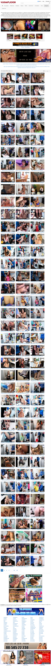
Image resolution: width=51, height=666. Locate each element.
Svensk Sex (42, 66)
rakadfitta (23, 628)
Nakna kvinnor (13, 66)
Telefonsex (15, 63)
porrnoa (31, 629)
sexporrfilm (32, 633)
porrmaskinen (41, 636)
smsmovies (6, 628)
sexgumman (41, 626)
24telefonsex (15, 621)
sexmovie (32, 622)
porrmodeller (6, 626)
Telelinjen (7, 63)
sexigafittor (32, 619)
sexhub (40, 623)
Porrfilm (23, 629)
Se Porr (40, 621)
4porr (14, 622)
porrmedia (41, 633)
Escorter (23, 66)
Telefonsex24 (29, 63)
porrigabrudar (6, 638)
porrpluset (32, 636)
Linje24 (4, 63)
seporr (31, 618)
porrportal (32, 634)
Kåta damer (34, 67)
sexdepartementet (7, 631)
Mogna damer (29, 67)
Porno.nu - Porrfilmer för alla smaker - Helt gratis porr (26, 46)
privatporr (23, 619)
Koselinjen (25, 63)
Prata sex (21, 63)
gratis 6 (5, 619)
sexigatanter (32, 628)
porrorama (32, 639)
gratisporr (5, 617)
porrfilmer (15, 636)
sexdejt (5, 633)
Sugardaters (20, 67)
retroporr (14, 628)
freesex (5, 627)
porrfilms (14, 632)
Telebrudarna (11, 63)
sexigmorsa (32, 626)
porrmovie (41, 632)
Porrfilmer (45, 66)
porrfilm (5, 618)
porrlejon (5, 623)
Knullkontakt (27, 66)
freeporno (15, 619)
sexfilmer (41, 628)
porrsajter (32, 631)
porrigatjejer (15, 638)
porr (40, 634)
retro (14, 627)
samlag (23, 623)
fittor (4, 621)
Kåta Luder (5, 66)
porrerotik (23, 636)
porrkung (40, 638)
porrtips (23, 626)
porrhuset (5, 639)
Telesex (18, 63)
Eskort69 (9, 66)
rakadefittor (24, 624)
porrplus (32, 637)
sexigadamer (41, 619)
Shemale (47, 1)
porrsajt (5, 634)
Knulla (48, 66)
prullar (23, 617)
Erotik (30, 66)
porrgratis (15, 629)
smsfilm (14, 618)
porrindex (23, 639)
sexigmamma (33, 627)
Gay (43, 1)
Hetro (40, 1)
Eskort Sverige (44, 63)
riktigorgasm (24, 621)
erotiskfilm (15, 624)
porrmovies (41, 629)
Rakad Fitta (37, 66)
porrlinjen (41, 637)
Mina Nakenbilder (39, 63)
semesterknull (15, 626)
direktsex (5, 622)
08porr (31, 617)
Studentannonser (19, 66)
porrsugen (6, 636)
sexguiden (41, 627)
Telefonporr (34, 63)
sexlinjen (32, 623)
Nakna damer (24, 67)
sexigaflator (41, 618)
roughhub (23, 622)
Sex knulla (32, 624)
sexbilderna (15, 617)
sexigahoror (41, 617)
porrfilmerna (15, 633)
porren (23, 637)
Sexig (40, 622)
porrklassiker (41, 631)
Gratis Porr (33, 66)
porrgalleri (15, 631)
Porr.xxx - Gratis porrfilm (25, 47)
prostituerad (15, 623)
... (11, 570)
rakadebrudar (24, 618)
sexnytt (31, 621)
